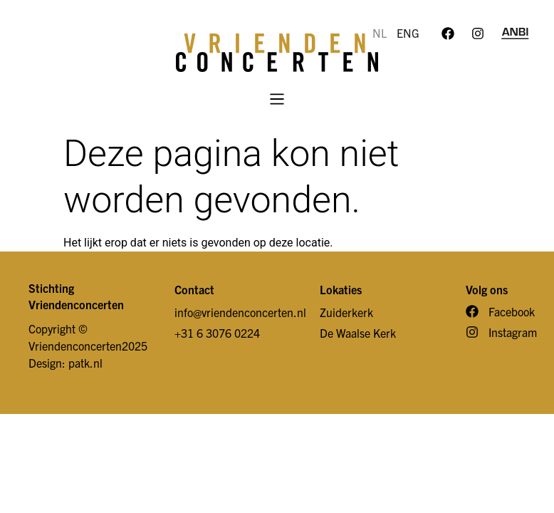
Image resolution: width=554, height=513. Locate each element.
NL (379, 33)
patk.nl (85, 363)
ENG (408, 33)
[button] (277, 100)
